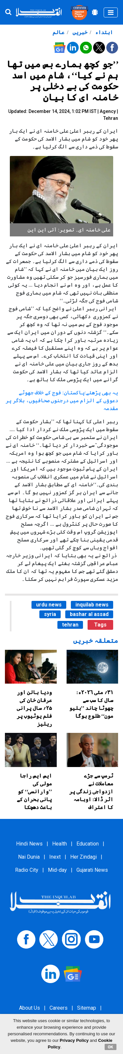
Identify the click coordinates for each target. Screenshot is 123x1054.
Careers (59, 1008)
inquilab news (92, 605)
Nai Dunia (29, 857)
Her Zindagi (83, 857)
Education (87, 844)
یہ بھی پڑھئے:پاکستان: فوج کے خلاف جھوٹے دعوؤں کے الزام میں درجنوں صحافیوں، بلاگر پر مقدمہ (62, 400)
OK (110, 1047)
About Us (29, 1008)
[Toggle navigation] (111, 12)
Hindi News (29, 844)
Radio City (26, 870)
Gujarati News (92, 870)
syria (50, 614)
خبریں (79, 32)
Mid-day (57, 870)
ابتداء (103, 32)
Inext (55, 857)
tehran (70, 625)
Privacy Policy (74, 1040)
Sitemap (86, 1008)
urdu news (49, 605)
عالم (58, 32)
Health (59, 844)
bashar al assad (89, 614)
